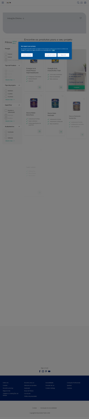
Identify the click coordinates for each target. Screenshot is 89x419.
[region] (45, 50)
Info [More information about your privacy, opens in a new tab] (53, 50)
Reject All (63, 55)
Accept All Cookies (51, 55)
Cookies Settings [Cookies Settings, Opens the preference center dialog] (27, 55)
